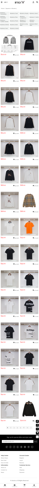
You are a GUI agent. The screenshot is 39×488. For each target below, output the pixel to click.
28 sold (35, 185)
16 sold (35, 342)
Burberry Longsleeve (23, 17)
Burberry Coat (14, 13)
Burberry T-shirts (34, 17)
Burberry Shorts (4, 24)
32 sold (16, 81)
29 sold (16, 55)
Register (22, 458)
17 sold (35, 316)
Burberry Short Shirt (34, 24)
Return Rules (4, 458)
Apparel (8, 8)
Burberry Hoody (24, 13)
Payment (22, 472)
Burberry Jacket (14, 28)
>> (27, 427)
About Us (3, 467)
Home (2, 8)
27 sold (35, 55)
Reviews (22, 462)
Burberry (14, 8)
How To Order (4, 462)
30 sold (35, 290)
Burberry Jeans (34, 13)
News (2, 472)
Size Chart (3, 460)
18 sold (16, 342)
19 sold (35, 368)
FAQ (21, 467)
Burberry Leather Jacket (4, 21)
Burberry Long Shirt (24, 24)
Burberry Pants (14, 21)
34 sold (35, 133)
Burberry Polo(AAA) (3, 17)
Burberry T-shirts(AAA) (23, 21)
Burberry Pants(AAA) (3, 13)
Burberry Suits (14, 24)
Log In (21, 460)
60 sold (35, 421)
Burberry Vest (4, 28)
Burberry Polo (14, 17)
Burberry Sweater (32, 21)
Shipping (22, 470)
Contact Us (4, 470)
